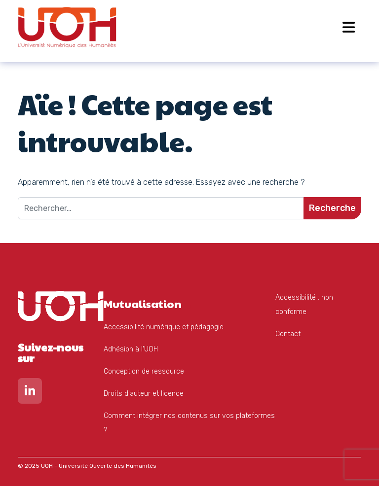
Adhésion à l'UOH (131, 349)
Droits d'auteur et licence (144, 393)
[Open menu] (348, 27)
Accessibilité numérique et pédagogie (164, 327)
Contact (288, 334)
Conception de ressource (144, 371)
